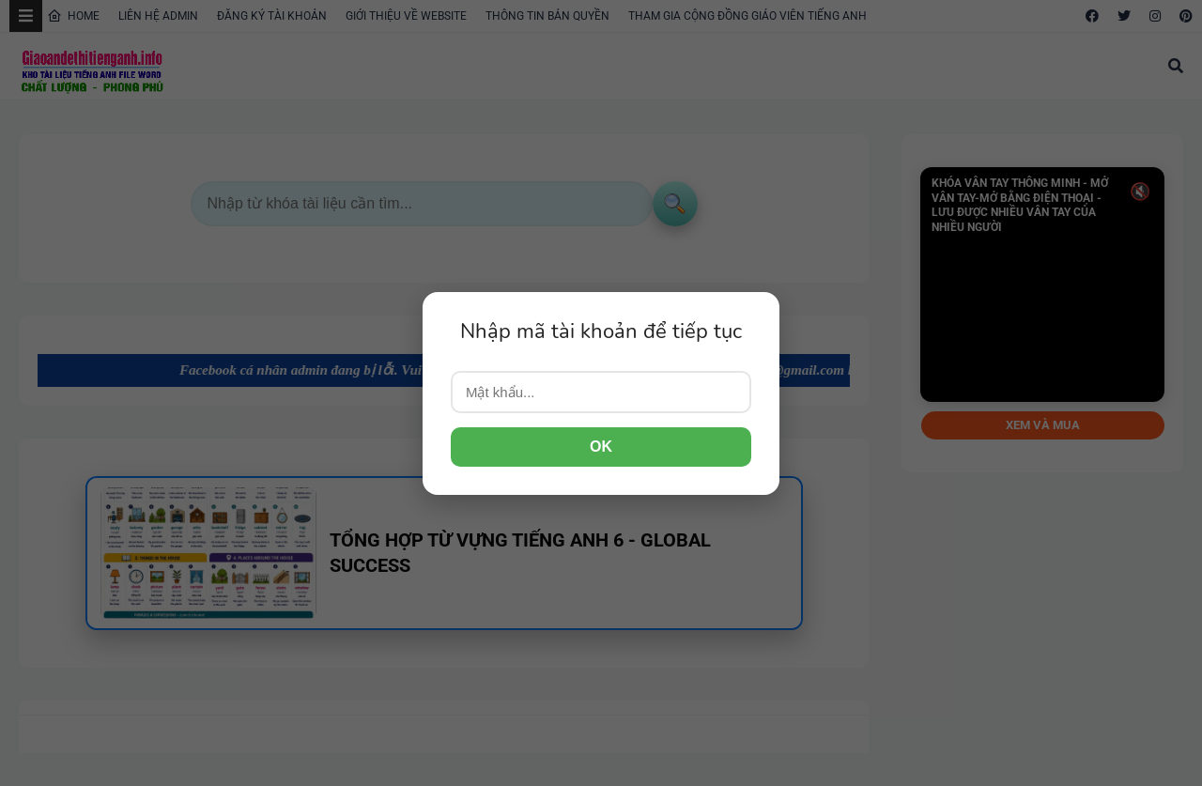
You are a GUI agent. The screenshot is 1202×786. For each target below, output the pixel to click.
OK (601, 447)
